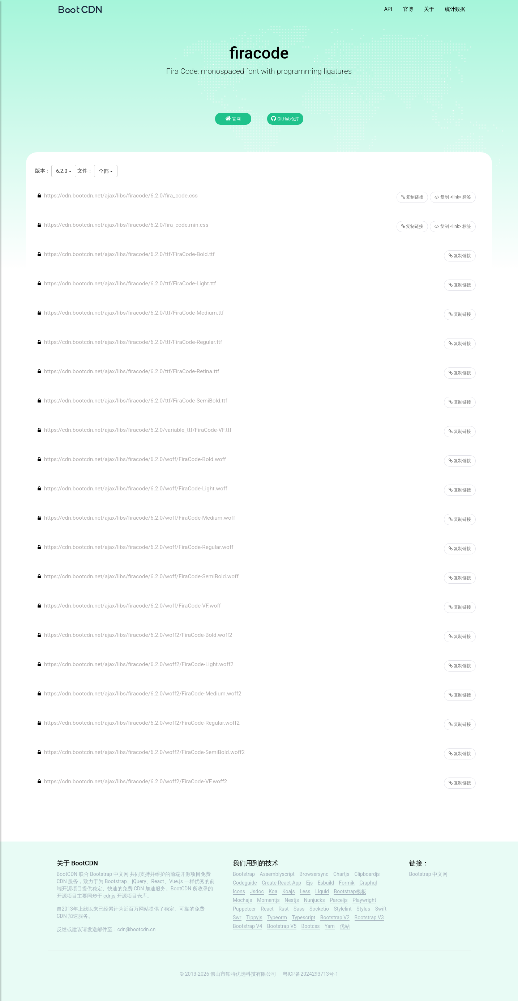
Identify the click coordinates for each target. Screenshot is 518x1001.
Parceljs (339, 900)
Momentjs (268, 900)
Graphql (368, 883)
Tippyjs (254, 917)
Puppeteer (244, 909)
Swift (381, 909)
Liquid (322, 891)
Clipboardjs (367, 874)
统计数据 (455, 9)
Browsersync (313, 874)
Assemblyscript (277, 874)
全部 (106, 171)
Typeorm (277, 917)
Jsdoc (257, 891)
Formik (347, 883)
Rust (283, 909)
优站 (345, 926)
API (388, 9)
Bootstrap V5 (281, 926)
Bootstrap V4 (247, 926)
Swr (237, 917)
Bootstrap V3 (369, 917)
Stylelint (342, 909)
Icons (239, 891)
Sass (299, 909)
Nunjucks (314, 900)
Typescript (303, 917)
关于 (429, 9)
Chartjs (341, 874)
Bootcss (310, 926)
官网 (233, 118)
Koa (273, 891)
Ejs (309, 883)
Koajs (288, 891)
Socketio (319, 909)
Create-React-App (281, 883)
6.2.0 (63, 171)
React (267, 909)
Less (305, 891)
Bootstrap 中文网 (109, 874)
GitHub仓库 (285, 118)
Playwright (364, 900)
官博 (408, 9)
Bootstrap (244, 874)
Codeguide (245, 883)
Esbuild (326, 883)
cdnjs (109, 896)
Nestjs (291, 900)
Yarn (330, 926)
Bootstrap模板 (350, 891)
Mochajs (242, 900)
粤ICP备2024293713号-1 (310, 974)
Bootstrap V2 (335, 917)
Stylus (363, 909)
